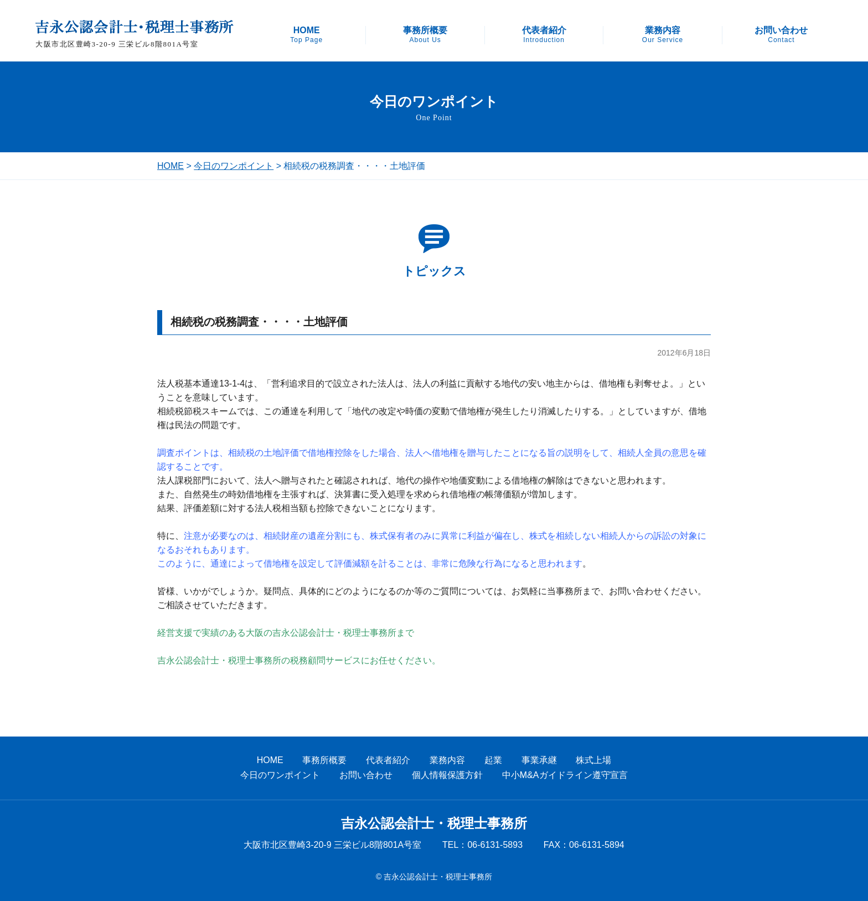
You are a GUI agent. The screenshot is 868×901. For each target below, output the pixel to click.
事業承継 (539, 760)
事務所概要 (425, 35)
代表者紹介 (544, 35)
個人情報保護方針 (447, 775)
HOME (306, 35)
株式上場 (593, 760)
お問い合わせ (781, 35)
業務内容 (662, 35)
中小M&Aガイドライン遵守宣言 (565, 775)
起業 (493, 760)
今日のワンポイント (233, 166)
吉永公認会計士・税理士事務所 (434, 823)
